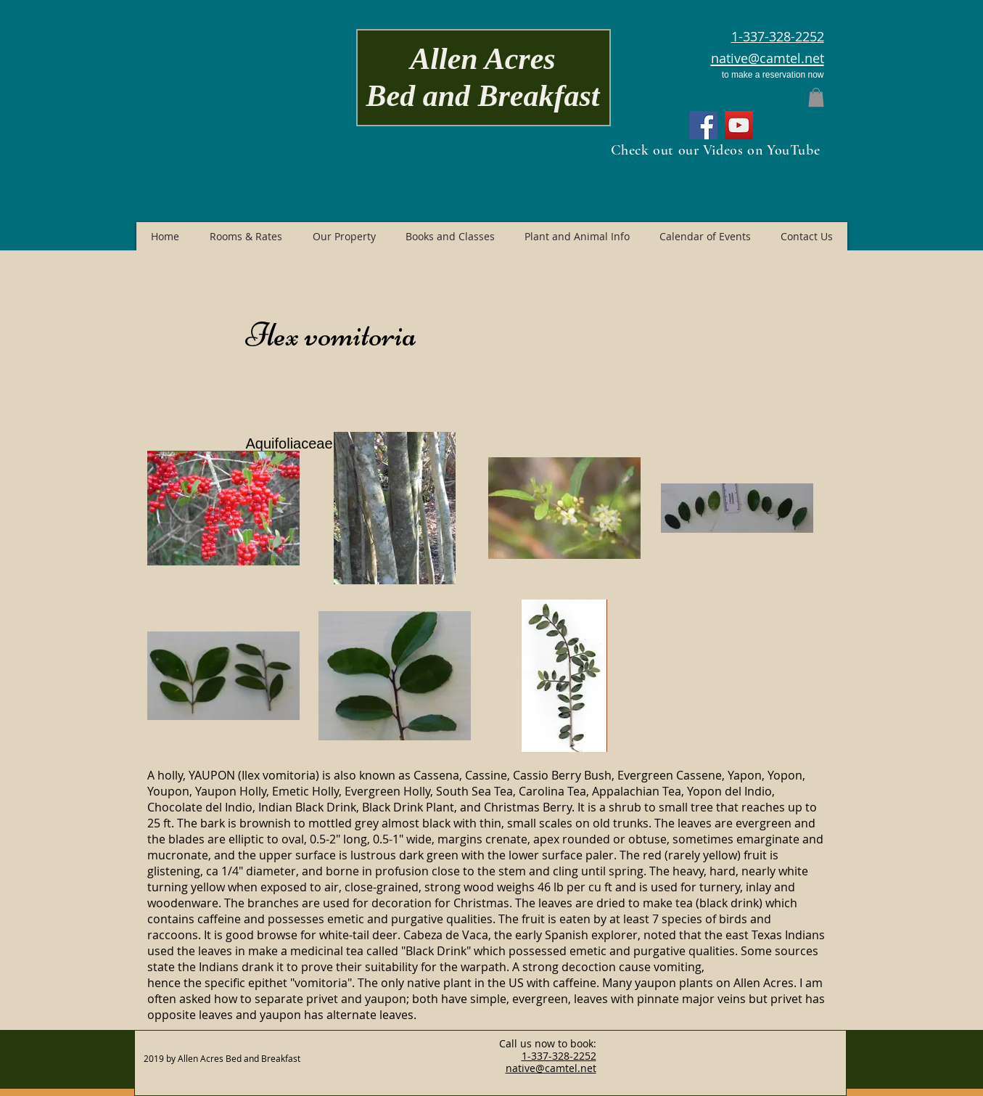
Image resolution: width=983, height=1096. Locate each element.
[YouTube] (739, 125)
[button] (816, 97)
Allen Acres (482, 58)
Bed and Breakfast (482, 96)
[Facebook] (703, 125)
